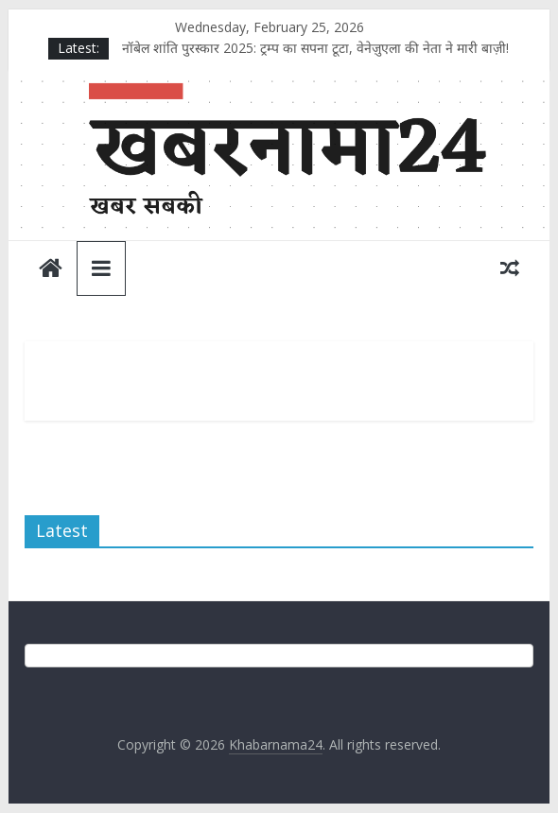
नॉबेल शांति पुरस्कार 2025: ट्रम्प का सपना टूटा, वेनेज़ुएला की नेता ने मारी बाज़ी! (315, 48)
